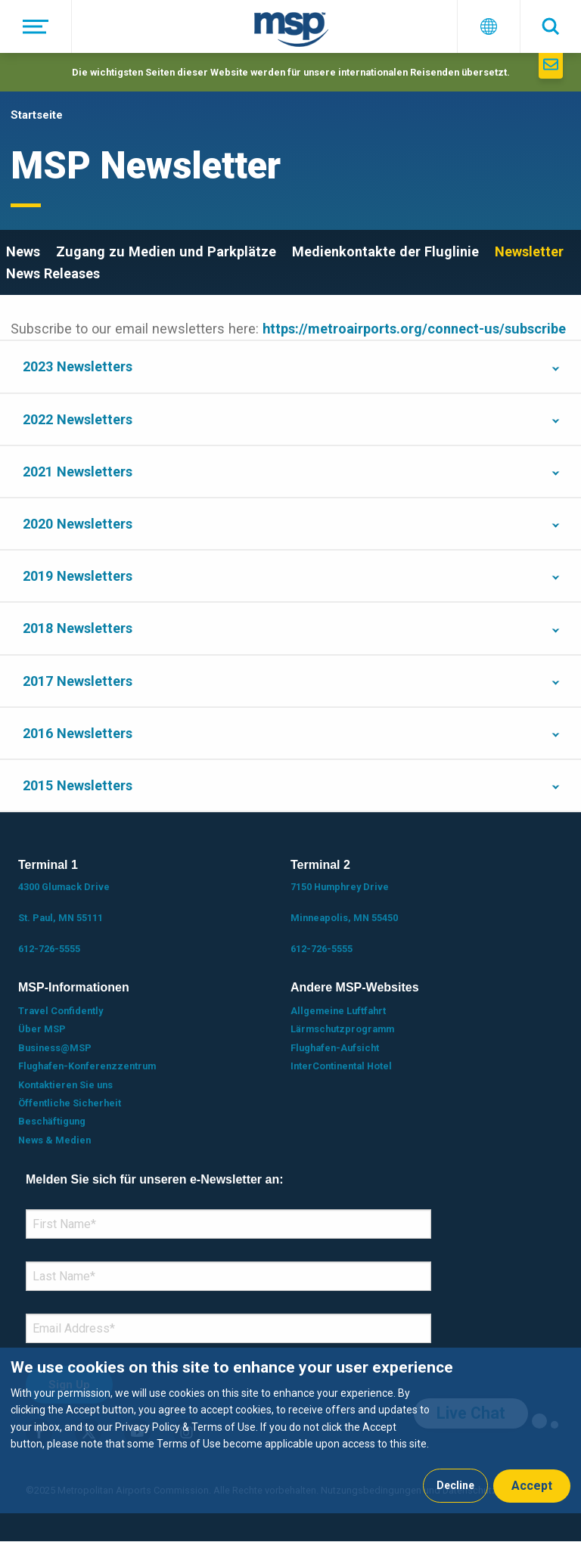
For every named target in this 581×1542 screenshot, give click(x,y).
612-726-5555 (49, 948)
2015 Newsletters (77, 785)
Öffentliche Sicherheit (69, 1103)
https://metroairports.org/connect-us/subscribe (414, 329)
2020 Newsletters (77, 524)
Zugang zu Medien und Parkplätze (166, 251)
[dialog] (290, 1430)
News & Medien (54, 1140)
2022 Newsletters (77, 419)
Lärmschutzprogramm (342, 1029)
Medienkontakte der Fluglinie (385, 251)
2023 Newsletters (77, 366)
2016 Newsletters (77, 733)
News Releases (53, 273)
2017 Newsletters (77, 681)
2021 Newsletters (77, 471)
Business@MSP (55, 1047)
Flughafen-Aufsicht (334, 1047)
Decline (455, 1485)
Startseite (37, 115)
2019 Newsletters (77, 576)
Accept (531, 1485)
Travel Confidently (60, 1010)
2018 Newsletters (77, 628)
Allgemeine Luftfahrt (338, 1010)
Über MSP (42, 1029)
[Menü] (36, 26)
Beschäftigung (51, 1121)
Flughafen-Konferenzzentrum (87, 1066)
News (23, 251)
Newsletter (529, 251)
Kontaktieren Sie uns (65, 1085)
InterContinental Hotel (341, 1066)
